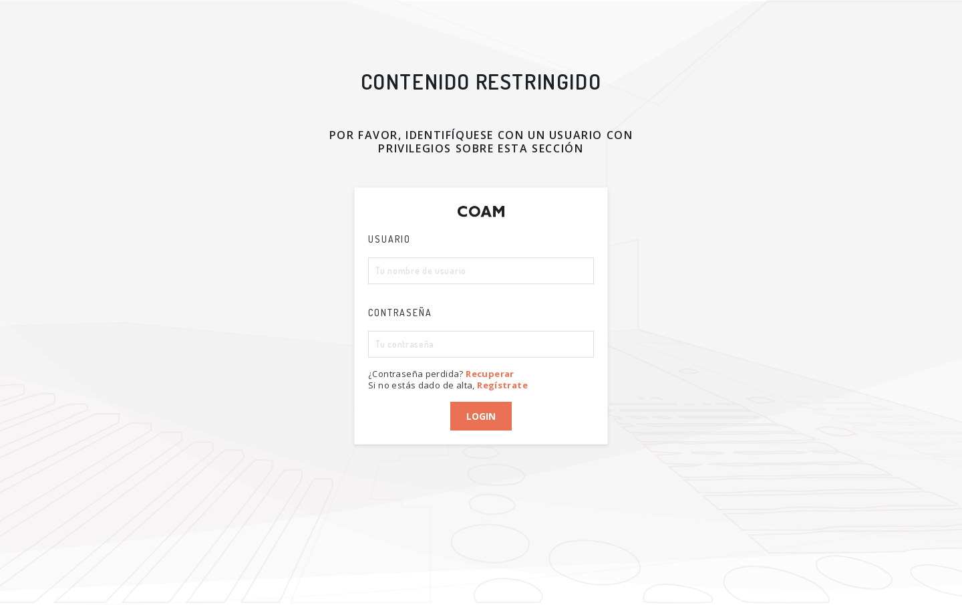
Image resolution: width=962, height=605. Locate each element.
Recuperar (490, 374)
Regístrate (502, 385)
